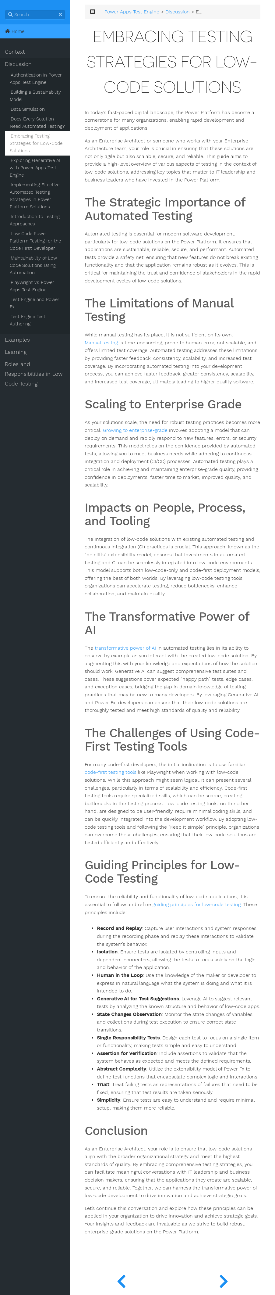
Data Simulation (28, 109)
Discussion (18, 64)
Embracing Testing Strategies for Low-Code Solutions (36, 143)
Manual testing (101, 343)
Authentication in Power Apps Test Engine (36, 78)
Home (14, 31)
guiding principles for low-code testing (197, 904)
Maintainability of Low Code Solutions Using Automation (33, 265)
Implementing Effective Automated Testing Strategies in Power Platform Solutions (34, 196)
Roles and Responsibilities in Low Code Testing (33, 374)
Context (15, 52)
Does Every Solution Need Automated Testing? (37, 122)
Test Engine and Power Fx (34, 303)
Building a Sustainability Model (35, 95)
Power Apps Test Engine (131, 12)
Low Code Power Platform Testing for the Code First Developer (35, 241)
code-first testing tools (110, 772)
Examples (17, 340)
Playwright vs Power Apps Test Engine (32, 286)
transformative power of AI (125, 648)
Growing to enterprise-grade (135, 430)
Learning (15, 352)
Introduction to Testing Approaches (35, 220)
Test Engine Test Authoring (27, 320)
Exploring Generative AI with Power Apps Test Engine (35, 168)
